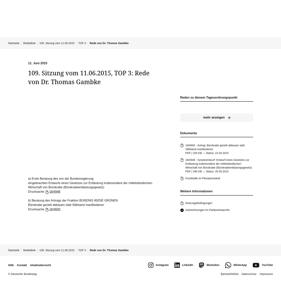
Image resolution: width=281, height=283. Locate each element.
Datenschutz (249, 274)
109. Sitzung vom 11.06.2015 (56, 43)
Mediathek (29, 43)
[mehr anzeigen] (216, 118)
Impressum (266, 274)
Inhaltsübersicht (40, 265)
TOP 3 (82, 43)
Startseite (13, 43)
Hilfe (11, 265)
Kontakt (22, 265)
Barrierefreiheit (229, 274)
